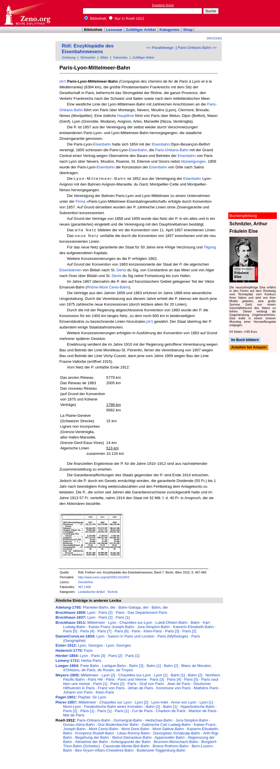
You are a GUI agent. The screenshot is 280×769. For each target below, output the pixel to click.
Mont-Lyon (72, 706)
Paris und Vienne (132, 679)
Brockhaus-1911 (70, 622)
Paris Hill (95, 679)
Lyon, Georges (90, 645)
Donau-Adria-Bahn (79, 724)
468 (88, 587)
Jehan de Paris (140, 688)
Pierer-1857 (65, 702)
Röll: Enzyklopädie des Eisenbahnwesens (87, 48)
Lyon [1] (160, 675)
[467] (62, 81)
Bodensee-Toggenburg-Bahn (161, 750)
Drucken (214, 38)
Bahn (195, 622)
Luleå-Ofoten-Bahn (171, 622)
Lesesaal (114, 29)
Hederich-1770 (68, 650)
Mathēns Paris (206, 688)
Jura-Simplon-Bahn (153, 627)
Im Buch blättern (245, 340)
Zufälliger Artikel (141, 29)
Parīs (131, 684)
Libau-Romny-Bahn (133, 733)
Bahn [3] (136, 666)
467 (80, 587)
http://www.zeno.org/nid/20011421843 (103, 577)
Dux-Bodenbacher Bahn (118, 724)
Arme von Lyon (183, 702)
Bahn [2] (171, 666)
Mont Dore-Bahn (135, 729)
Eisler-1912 (65, 645)
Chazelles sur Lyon (115, 702)
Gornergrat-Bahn (127, 720)
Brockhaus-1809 (70, 612)
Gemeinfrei (85, 582)
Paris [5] (70, 631)
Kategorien (169, 29)
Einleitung (68, 57)
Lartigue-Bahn (114, 666)
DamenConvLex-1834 (74, 636)
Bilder (104, 57)
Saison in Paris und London (131, 636)
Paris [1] (123, 617)
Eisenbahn (102, 144)
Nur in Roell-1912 (126, 18)
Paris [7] (104, 631)
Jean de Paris (179, 684)
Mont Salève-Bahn (168, 729)
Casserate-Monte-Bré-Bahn (126, 746)
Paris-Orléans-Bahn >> (197, 47)
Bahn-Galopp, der (133, 607)
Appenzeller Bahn (170, 737)
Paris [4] (87, 631)
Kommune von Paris (173, 688)
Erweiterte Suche (163, 5)
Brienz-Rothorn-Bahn (170, 746)
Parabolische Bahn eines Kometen (113, 706)
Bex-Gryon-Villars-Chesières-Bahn (104, 750)
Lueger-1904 (66, 666)
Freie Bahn (89, 666)
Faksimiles (120, 57)
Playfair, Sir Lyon (92, 697)
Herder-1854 (66, 656)
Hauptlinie (125, 115)
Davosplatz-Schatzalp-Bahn (176, 733)
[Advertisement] (253, 13)
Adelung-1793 (67, 607)
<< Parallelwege (160, 47)
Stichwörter (87, 57)
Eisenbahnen (70, 270)
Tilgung (210, 247)
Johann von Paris (78, 692)
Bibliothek (95, 18)
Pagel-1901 (65, 697)
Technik (112, 591)
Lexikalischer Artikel (91, 591)
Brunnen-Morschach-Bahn (176, 742)
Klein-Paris (152, 631)
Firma (80, 201)
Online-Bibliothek (27, 13)
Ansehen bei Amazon (248, 348)
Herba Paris (91, 660)
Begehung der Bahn (92, 737)
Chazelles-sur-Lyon (135, 622)
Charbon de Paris (170, 711)
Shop (188, 29)
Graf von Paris (151, 684)
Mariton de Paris (202, 711)
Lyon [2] (108, 675)
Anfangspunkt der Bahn (131, 742)
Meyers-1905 (66, 675)
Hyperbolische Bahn (198, 706)
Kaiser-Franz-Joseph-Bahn (111, 627)
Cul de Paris (142, 711)
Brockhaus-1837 (70, 617)
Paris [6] (122, 631)
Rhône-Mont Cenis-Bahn (108, 287)
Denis (121, 270)
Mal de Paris (73, 715)
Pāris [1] (87, 711)
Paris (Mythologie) (172, 636)
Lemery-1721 (67, 660)
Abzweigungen (193, 161)
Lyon (91, 612)
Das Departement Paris (147, 612)
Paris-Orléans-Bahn (172, 150)
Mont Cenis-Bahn (103, 729)
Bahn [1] (154, 666)
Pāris (110, 679)
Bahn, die (160, 607)
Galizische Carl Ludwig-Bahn (166, 724)
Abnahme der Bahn (91, 742)
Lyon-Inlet (159, 702)
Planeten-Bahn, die (99, 607)
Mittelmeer (96, 622)
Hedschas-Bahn (158, 720)
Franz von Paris (111, 688)
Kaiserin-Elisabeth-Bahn (193, 627)
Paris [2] (106, 612)
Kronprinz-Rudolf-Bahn (94, 733)
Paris (120, 612)
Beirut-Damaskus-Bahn (132, 737)
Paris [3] (172, 631)
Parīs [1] (104, 711)
